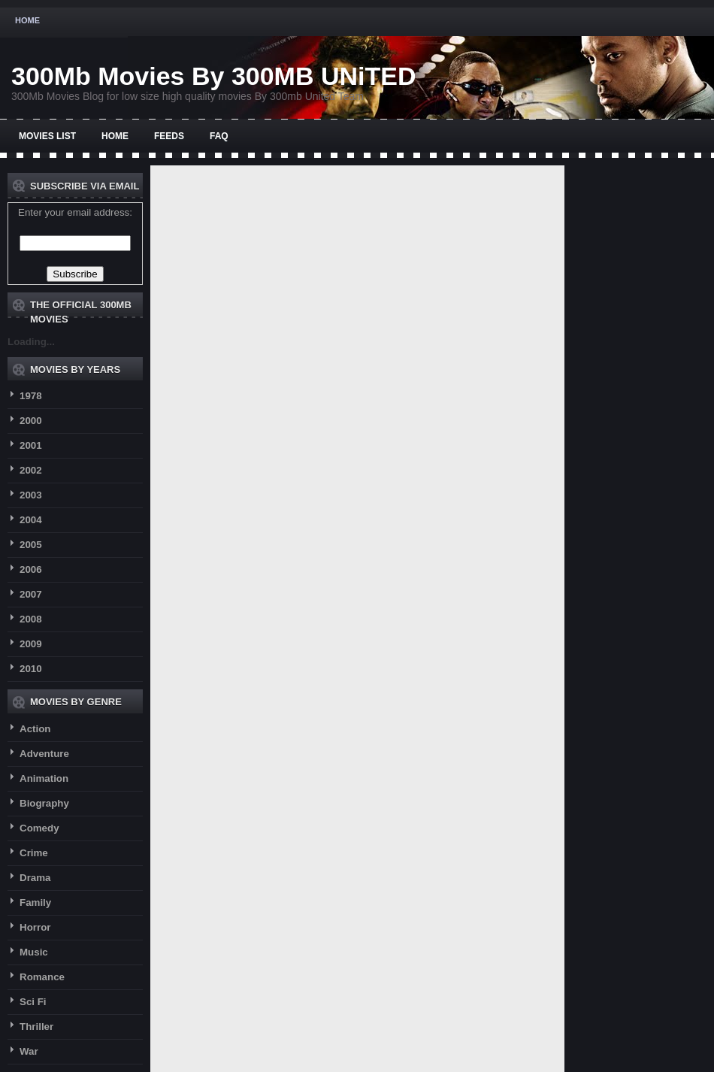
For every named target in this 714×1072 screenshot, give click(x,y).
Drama (35, 877)
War (29, 1051)
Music (34, 952)
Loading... (31, 341)
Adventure (44, 753)
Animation (44, 778)
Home (27, 20)
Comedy (39, 828)
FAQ (219, 136)
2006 (31, 569)
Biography (44, 803)
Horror (35, 927)
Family (35, 902)
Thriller (36, 1026)
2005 (31, 544)
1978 (31, 395)
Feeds (169, 136)
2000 (31, 420)
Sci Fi (33, 1001)
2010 (31, 668)
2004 (31, 519)
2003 (31, 495)
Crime (34, 853)
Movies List (47, 136)
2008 (31, 619)
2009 (31, 644)
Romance (42, 977)
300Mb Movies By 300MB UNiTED (213, 76)
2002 (31, 470)
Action (35, 728)
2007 (31, 594)
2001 (31, 445)
